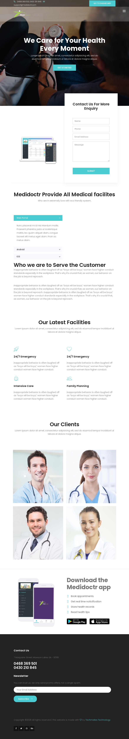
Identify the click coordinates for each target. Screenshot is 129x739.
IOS (18, 256)
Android (20, 249)
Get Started (64, 67)
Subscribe (25, 698)
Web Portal (22, 217)
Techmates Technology (98, 719)
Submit (91, 170)
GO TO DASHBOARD (102, 3)
